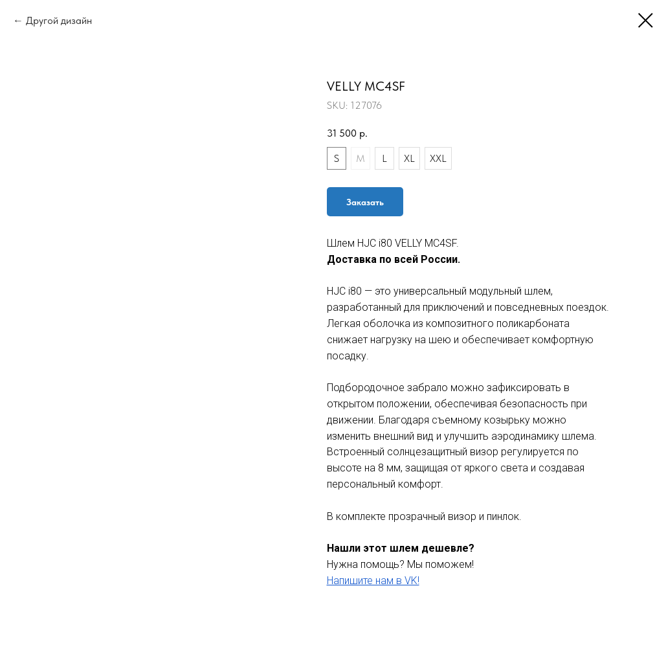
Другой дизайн (59, 20)
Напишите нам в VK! (373, 580)
